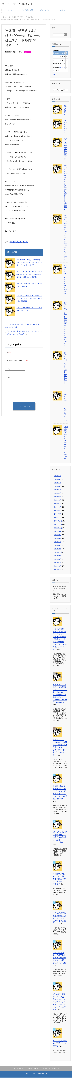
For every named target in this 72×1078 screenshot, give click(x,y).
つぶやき (62, 10)
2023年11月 (58, 525)
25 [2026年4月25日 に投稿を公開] (64, 67)
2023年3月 (57, 546)
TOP (13, 17)
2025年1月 (57, 504)
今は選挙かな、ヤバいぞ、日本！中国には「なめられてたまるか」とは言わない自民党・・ (65, 324)
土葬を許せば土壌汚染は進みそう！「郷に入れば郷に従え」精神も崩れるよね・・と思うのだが (65, 237)
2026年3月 (57, 480)
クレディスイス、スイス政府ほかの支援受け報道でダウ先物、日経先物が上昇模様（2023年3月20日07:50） (29, 274)
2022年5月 (57, 570)
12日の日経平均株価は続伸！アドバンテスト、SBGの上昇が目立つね (59, 919)
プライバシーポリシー (51, 1069)
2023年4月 (57, 542)
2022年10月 (58, 553)
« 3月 (54, 75)
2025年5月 (57, 490)
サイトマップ (18, 1069)
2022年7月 (57, 563)
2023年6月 (57, 539)
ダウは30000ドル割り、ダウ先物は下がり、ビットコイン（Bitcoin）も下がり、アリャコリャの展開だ (29, 262)
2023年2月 (57, 549)
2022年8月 (57, 559)
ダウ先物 (13, 242)
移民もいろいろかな (65, 110)
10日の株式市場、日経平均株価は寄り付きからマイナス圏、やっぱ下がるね (59, 958)
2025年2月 (57, 500)
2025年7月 (57, 483)
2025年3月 (57, 497)
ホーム (10, 10)
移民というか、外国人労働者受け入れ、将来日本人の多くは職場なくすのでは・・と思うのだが (65, 187)
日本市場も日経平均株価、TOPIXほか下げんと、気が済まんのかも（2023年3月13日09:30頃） (29, 298)
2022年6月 (57, 566)
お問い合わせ (33, 1069)
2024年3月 (57, 514)
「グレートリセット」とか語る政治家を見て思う (65, 149)
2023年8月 (57, 535)
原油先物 (19, 242)
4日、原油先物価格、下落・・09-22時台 (60, 1043)
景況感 (25, 242)
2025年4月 (57, 493)
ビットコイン (44, 10)
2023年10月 (58, 528)
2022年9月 (57, 556)
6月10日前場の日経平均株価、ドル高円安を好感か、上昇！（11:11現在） (66, 443)
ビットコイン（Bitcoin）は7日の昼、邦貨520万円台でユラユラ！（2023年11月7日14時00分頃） (60, 747)
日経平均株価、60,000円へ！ (65, 126)
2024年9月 (57, 507)
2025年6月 (57, 487)
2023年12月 (58, 521)
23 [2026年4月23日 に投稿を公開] (60, 67)
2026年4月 (57, 476)
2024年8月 (57, 511)
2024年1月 (57, 518)
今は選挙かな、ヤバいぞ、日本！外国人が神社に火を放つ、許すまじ (59, 879)
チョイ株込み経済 (27, 10)
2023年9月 (57, 532)
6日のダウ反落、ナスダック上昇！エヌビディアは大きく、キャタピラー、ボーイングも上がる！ (60, 1002)
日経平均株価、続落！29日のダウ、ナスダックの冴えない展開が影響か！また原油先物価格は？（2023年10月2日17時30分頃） (59, 640)
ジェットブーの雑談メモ (20, 4)
